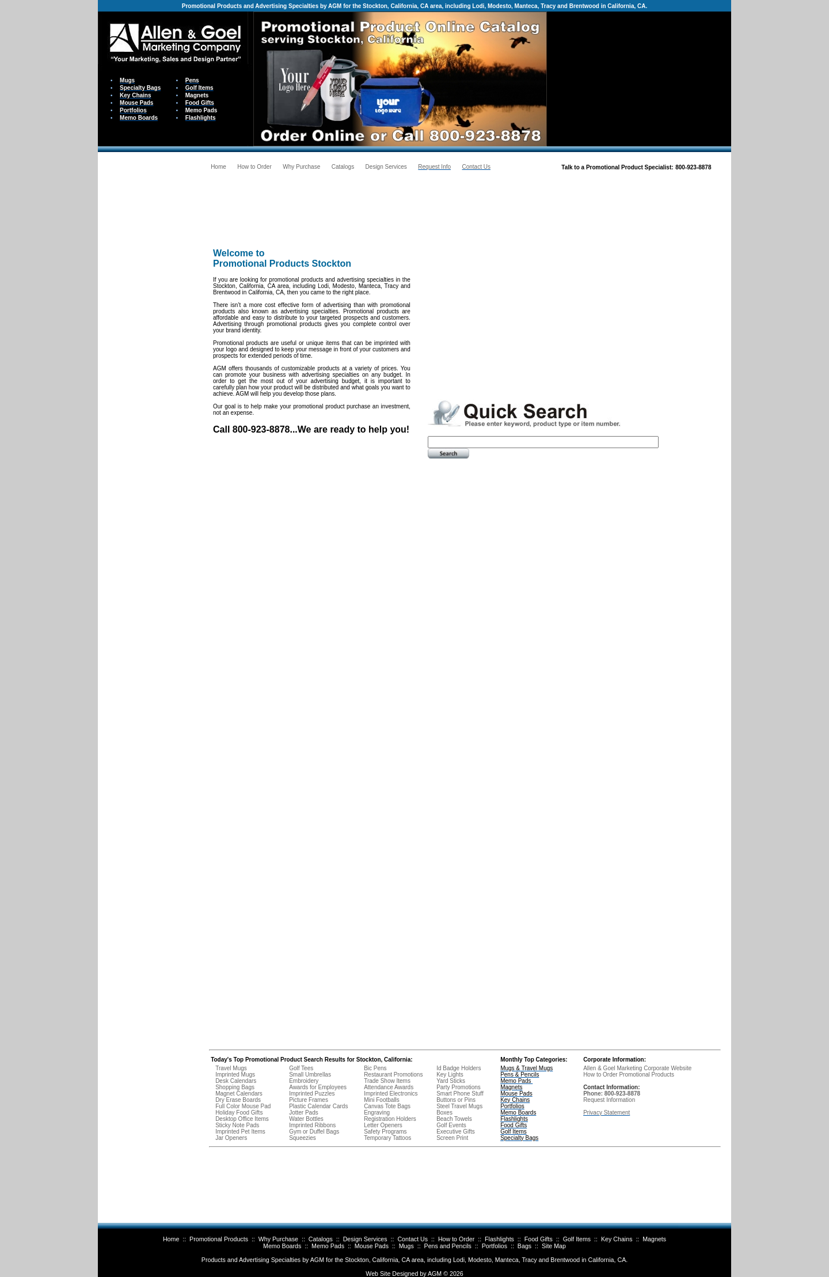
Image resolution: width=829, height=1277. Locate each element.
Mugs (406, 1245)
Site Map (554, 1245)
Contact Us (412, 1239)
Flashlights (499, 1239)
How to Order (456, 1239)
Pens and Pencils (447, 1245)
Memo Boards (282, 1245)
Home (171, 1239)
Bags (524, 1245)
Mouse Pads (372, 1245)
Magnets (654, 1239)
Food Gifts (538, 1239)
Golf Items (577, 1239)
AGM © (438, 1273)
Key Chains (617, 1239)
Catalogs (321, 1239)
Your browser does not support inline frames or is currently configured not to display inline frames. (639, 78)
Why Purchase (278, 1239)
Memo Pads (327, 1245)
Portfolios (494, 1245)
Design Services (365, 1239)
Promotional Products (218, 1239)
